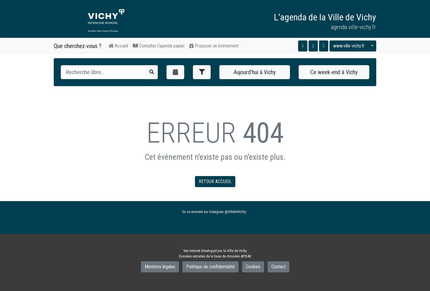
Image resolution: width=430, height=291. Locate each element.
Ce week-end (334, 72)
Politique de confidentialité (210, 266)
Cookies (253, 266)
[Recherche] (103, 72)
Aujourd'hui (255, 72)
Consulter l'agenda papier (159, 46)
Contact (278, 266)
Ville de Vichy (237, 251)
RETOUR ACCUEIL (215, 181)
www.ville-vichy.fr (349, 46)
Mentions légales (160, 266)
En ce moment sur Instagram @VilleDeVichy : (215, 212)
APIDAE (246, 256)
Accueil (118, 46)
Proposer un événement (214, 46)
